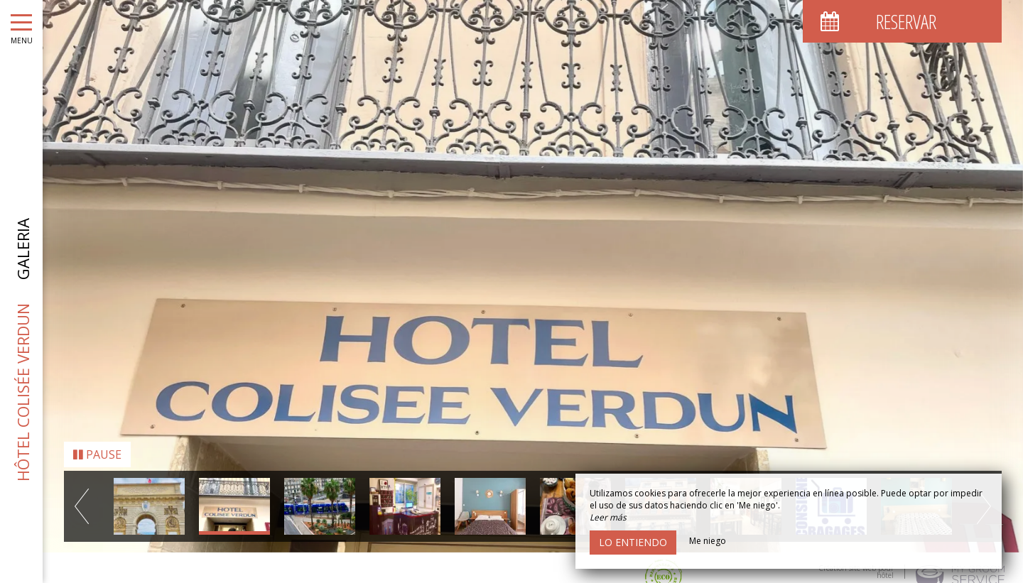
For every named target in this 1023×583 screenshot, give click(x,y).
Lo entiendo (633, 542)
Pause (97, 442)
